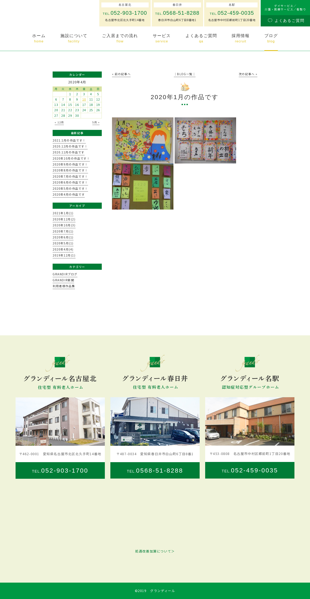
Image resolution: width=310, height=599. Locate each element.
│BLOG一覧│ (185, 74)
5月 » (96, 122)
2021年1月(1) (63, 213)
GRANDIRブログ (65, 274)
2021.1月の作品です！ (69, 140)
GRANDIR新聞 (63, 280)
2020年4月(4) (63, 249)
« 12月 (59, 122)
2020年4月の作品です (69, 194)
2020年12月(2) (64, 219)
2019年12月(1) (64, 255)
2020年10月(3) (64, 225)
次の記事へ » (248, 74)
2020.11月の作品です (69, 152)
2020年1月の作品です (185, 97)
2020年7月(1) (63, 231)
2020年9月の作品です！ (70, 164)
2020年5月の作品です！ (70, 188)
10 (84, 99)
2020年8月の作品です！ (70, 170)
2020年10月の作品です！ (71, 158)
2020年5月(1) (63, 243)
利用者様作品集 (64, 286)
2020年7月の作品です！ (70, 176)
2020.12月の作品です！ (70, 146)
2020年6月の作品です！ (70, 182)
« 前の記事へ (121, 74)
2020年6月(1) (63, 237)
